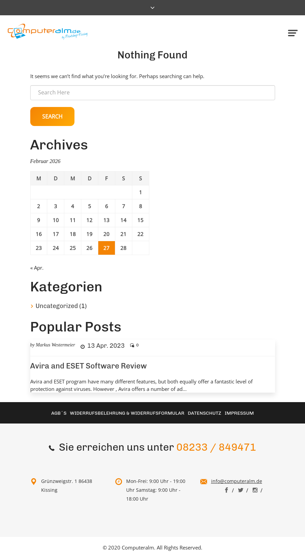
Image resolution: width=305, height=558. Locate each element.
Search (52, 116)
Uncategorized (57, 306)
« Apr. (37, 267)
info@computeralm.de (236, 481)
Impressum (239, 413)
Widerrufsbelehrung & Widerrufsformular (127, 413)
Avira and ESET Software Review (88, 366)
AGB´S (58, 413)
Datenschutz (204, 413)
